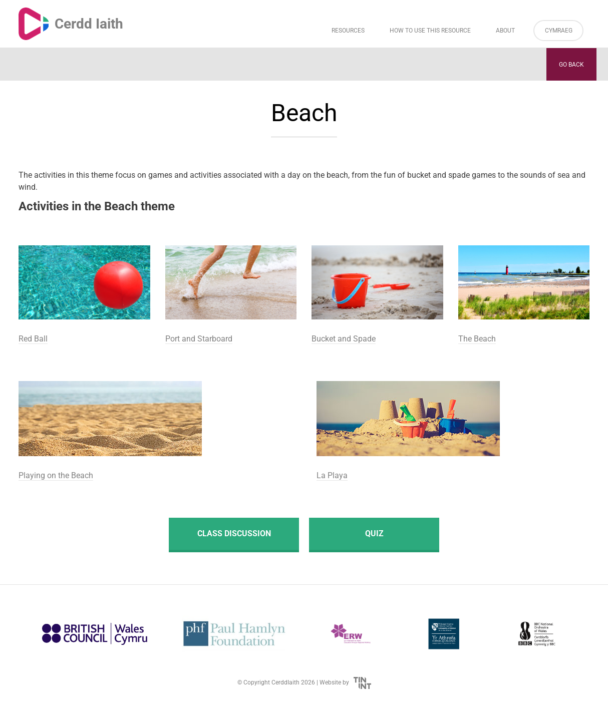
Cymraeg (558, 30)
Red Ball (33, 338)
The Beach (477, 338)
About (505, 30)
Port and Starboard (198, 338)
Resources (348, 30)
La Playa (332, 475)
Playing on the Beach (56, 475)
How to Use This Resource (430, 30)
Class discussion (234, 533)
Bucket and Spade (344, 338)
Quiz (374, 533)
